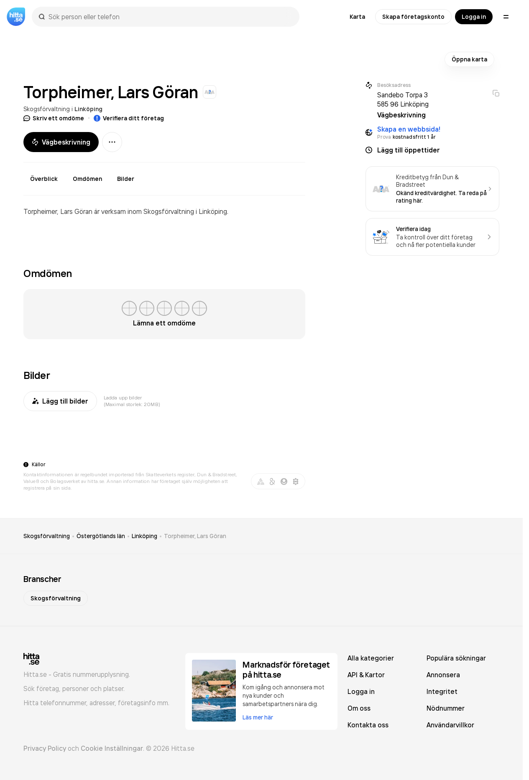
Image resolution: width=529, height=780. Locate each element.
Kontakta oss (368, 725)
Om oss (359, 708)
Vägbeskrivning (61, 142)
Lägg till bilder (60, 401)
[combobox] (170, 17)
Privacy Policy (44, 748)
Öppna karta (469, 59)
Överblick (44, 179)
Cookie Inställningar (112, 748)
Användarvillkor (450, 725)
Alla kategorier (371, 658)
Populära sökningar (456, 658)
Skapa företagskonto (413, 16)
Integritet (442, 691)
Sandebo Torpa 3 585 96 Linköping (403, 99)
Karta (357, 16)
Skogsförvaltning (46, 108)
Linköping (88, 109)
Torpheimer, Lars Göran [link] (195, 536)
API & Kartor (366, 675)
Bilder (125, 179)
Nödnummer (446, 708)
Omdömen (87, 179)
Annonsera (443, 675)
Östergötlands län (101, 536)
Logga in (474, 16)
